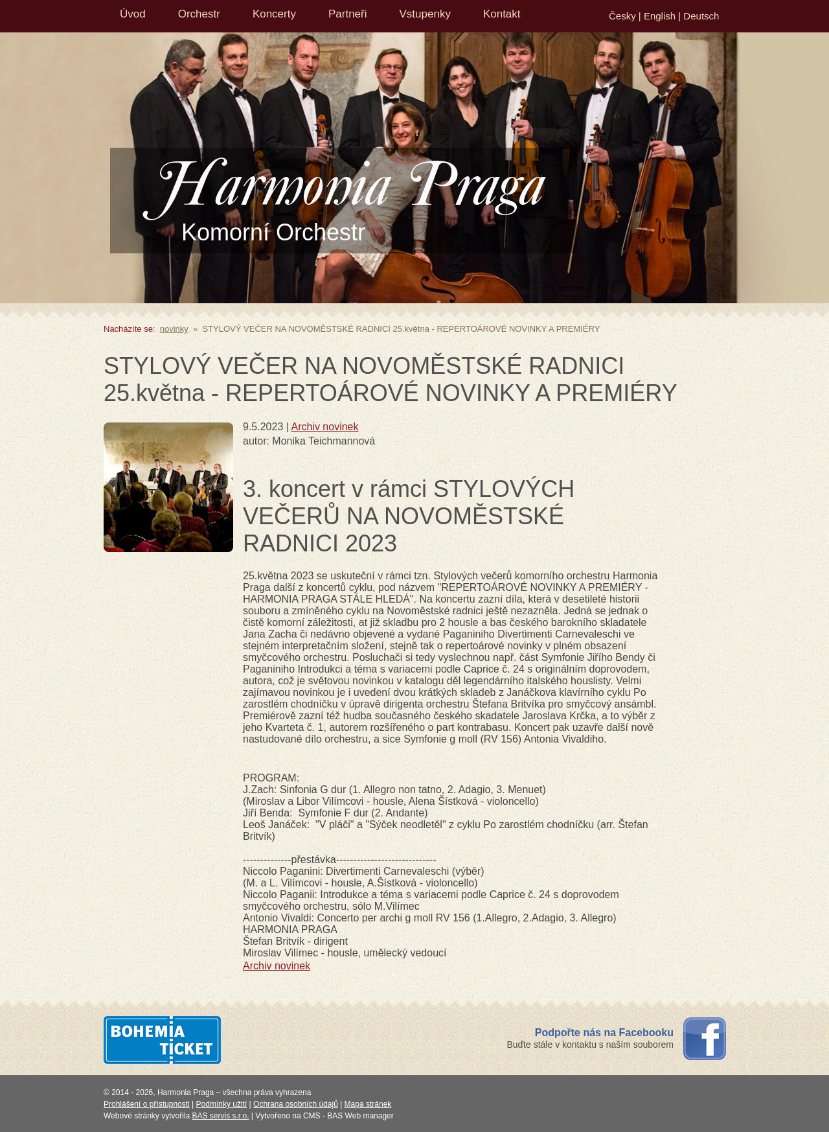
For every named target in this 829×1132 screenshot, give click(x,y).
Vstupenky (425, 14)
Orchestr (199, 14)
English (660, 15)
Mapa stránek (368, 1104)
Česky (622, 15)
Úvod (133, 14)
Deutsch (701, 15)
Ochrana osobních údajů (295, 1104)
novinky (174, 329)
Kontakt (502, 14)
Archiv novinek (324, 426)
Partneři (347, 14)
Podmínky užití (221, 1104)
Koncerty (274, 14)
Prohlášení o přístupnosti (147, 1104)
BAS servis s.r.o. (220, 1115)
